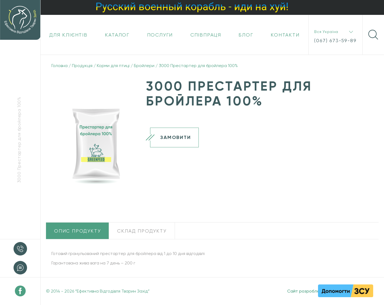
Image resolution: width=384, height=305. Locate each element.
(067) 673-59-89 (335, 40)
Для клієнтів (68, 35)
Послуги (160, 35)
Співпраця (205, 35)
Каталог (117, 35)
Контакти (285, 35)
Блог (246, 35)
